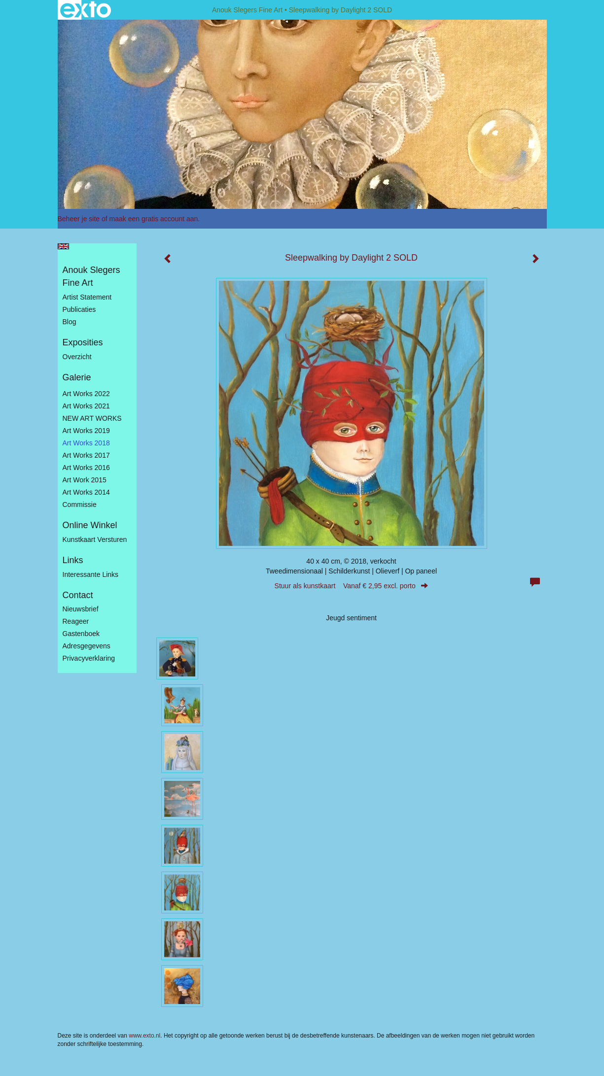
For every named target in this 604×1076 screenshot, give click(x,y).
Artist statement (87, 297)
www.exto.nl (144, 1035)
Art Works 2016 (86, 467)
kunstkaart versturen (95, 539)
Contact (78, 595)
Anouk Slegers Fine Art (247, 10)
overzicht (77, 357)
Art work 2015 (85, 480)
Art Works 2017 (86, 455)
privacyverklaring (89, 658)
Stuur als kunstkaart (351, 586)
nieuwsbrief (81, 609)
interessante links (91, 574)
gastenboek (81, 634)
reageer (76, 621)
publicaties (79, 309)
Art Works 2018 (86, 443)
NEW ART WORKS (92, 418)
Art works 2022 (86, 394)
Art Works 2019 (86, 431)
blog (69, 322)
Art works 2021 (86, 406)
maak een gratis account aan (153, 219)
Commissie (80, 504)
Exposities (83, 342)
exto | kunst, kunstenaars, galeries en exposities (85, 10)
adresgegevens (86, 646)
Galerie (77, 377)
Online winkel (90, 525)
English (63, 246)
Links (73, 560)
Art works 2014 (86, 492)
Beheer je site (79, 219)
